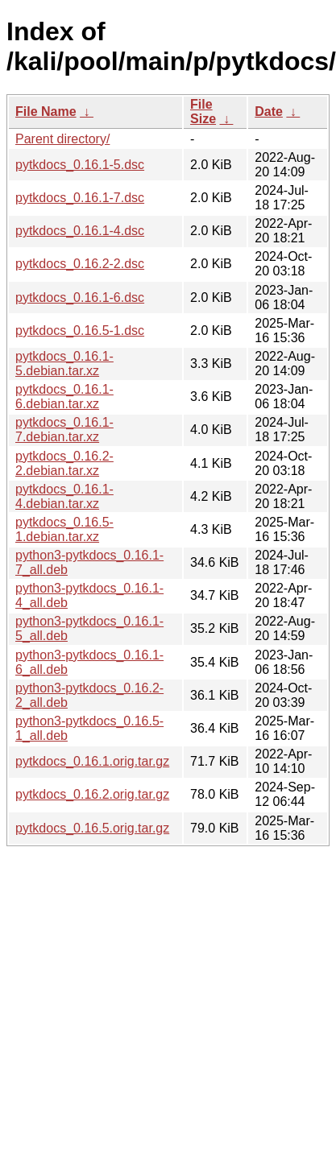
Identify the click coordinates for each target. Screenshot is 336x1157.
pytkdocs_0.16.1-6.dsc (79, 297)
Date (269, 111)
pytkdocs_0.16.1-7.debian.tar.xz (64, 429)
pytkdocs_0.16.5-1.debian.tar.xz (64, 529)
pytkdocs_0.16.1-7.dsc (79, 198)
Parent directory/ (62, 139)
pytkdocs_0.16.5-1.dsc (79, 330)
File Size (203, 111)
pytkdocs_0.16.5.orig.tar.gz (92, 828)
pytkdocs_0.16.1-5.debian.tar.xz (64, 363)
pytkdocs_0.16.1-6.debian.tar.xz (64, 396)
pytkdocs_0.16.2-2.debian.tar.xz (64, 463)
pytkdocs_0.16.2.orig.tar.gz (92, 794)
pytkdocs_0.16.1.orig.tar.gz (92, 761)
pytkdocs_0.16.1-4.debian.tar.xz (64, 496)
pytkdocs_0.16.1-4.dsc (79, 231)
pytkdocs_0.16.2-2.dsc (79, 264)
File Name (46, 111)
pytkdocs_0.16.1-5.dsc (79, 164)
